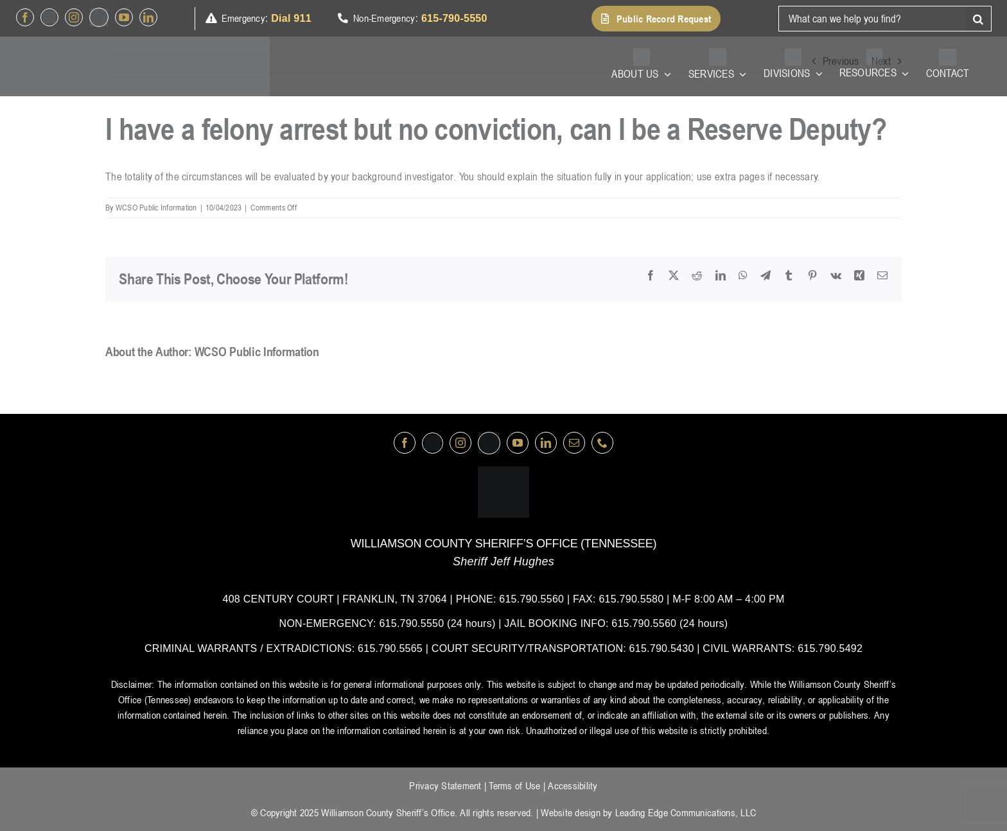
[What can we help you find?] (872, 18)
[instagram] (74, 17)
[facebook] (25, 17)
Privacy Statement (445, 785)
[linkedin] (148, 17)
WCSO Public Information (156, 207)
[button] (656, 18)
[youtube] (124, 17)
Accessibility (572, 785)
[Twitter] (49, 17)
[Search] (979, 18)
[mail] (574, 443)
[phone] (602, 443)
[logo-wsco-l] (503, 472)
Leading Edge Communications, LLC (685, 812)
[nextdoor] (99, 17)
